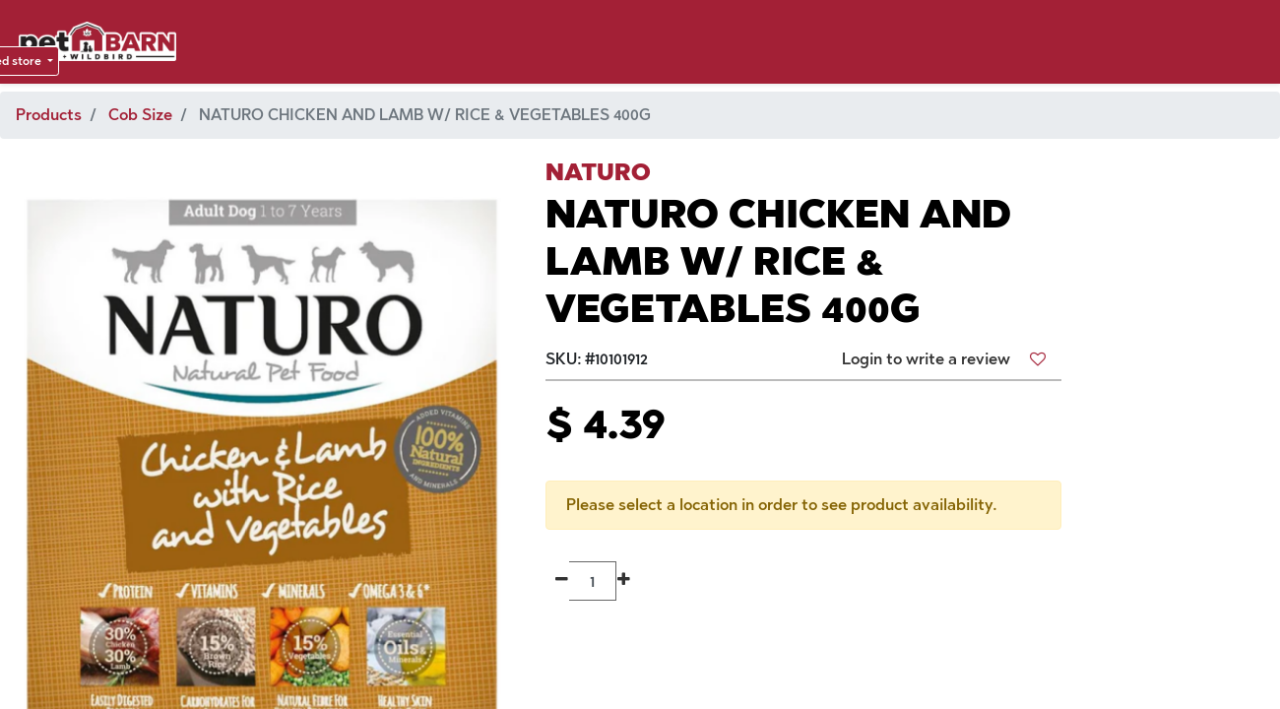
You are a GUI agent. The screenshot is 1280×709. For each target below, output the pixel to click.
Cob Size (140, 114)
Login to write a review (926, 359)
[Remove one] (561, 581)
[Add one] (623, 581)
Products (49, 114)
